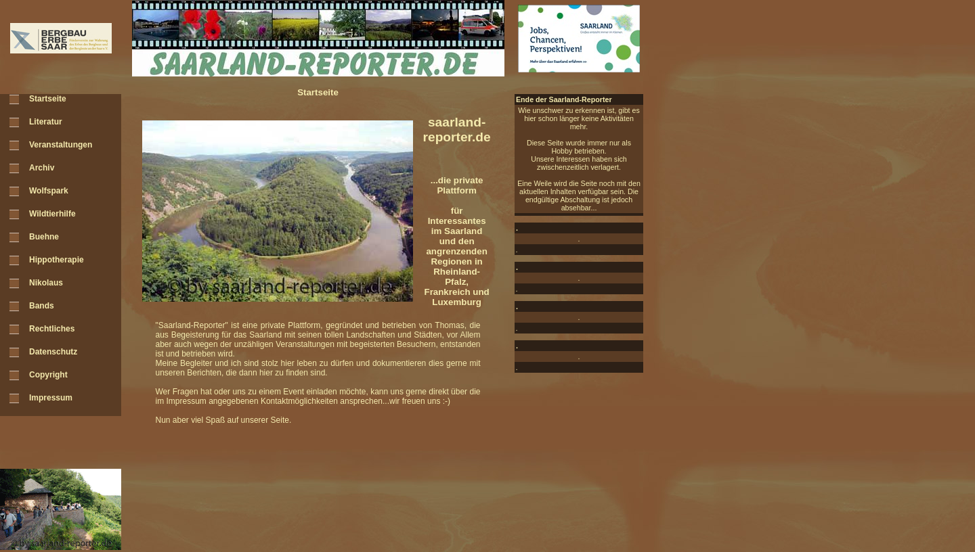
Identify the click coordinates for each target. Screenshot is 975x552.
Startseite (47, 99)
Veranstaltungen (60, 145)
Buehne (44, 237)
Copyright (48, 375)
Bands (41, 305)
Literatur (45, 122)
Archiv (41, 167)
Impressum (50, 397)
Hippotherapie (56, 259)
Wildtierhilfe (52, 213)
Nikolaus (46, 283)
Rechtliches (51, 329)
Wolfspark (48, 191)
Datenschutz (53, 351)
